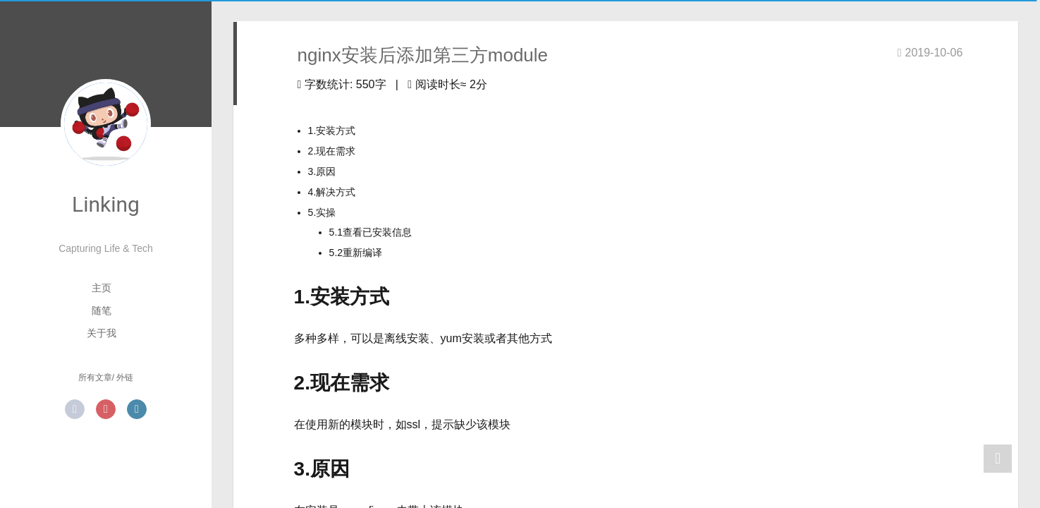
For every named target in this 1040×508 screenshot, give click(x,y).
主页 (101, 288)
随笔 (101, 310)
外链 (124, 377)
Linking (106, 204)
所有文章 (95, 377)
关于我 (101, 333)
